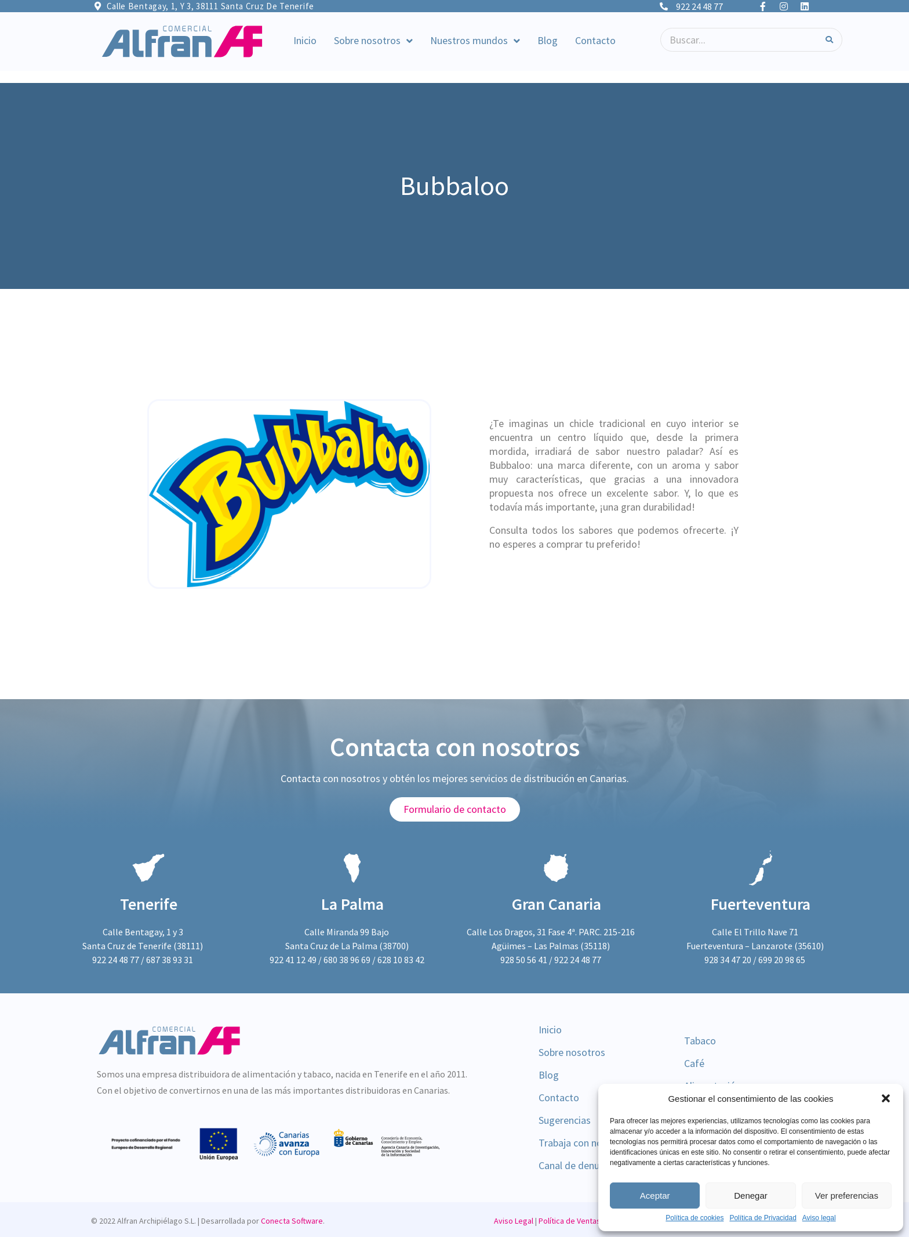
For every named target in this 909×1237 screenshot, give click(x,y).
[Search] (829, 39)
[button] (886, 1098)
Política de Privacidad (762, 1218)
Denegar (751, 1195)
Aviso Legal (513, 1221)
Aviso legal (819, 1218)
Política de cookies (694, 1218)
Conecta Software (292, 1221)
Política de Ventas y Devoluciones (597, 1221)
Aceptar (655, 1195)
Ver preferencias (846, 1195)
